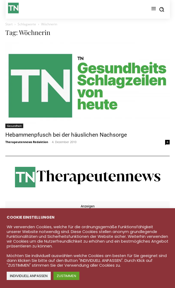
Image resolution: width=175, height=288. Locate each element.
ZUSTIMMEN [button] (66, 275)
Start (9, 24)
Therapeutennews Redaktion (26, 142)
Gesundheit (14, 126)
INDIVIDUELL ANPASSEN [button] (29, 275)
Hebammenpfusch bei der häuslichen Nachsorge (66, 135)
